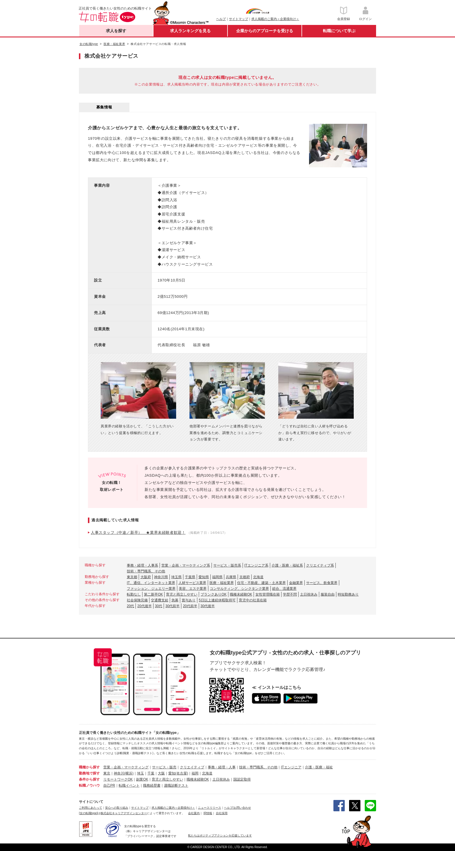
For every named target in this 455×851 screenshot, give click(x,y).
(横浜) (128, 773)
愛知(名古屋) (178, 773)
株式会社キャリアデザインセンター (123, 813)
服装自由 (328, 594)
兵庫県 (231, 577)
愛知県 (203, 577)
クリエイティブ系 (320, 565)
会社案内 (194, 813)
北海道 (258, 577)
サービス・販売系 (227, 565)
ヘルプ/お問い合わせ (237, 807)
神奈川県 (161, 577)
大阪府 (145, 577)
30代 (158, 606)
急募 (174, 600)
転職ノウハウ (89, 785)
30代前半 (172, 606)
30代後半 (208, 606)
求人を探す (116, 30)
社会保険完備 (137, 600)
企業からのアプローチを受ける (264, 30)
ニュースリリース (209, 807)
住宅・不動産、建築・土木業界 (261, 583)
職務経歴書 (151, 785)
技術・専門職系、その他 (146, 571)
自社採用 (222, 813)
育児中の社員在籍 (253, 600)
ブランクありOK (213, 594)
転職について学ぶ (339, 30)
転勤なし (134, 594)
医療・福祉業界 (222, 583)
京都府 (244, 577)
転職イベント (129, 785)
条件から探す (89, 779)
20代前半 (190, 606)
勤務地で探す (89, 773)
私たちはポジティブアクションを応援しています (220, 835)
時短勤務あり (348, 594)
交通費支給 (159, 600)
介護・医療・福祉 (319, 767)
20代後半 (144, 606)
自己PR (109, 785)
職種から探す (89, 767)
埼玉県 (176, 577)
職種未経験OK (241, 594)
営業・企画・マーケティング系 (185, 565)
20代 (130, 606)
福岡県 (217, 577)
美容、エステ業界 (193, 589)
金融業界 (296, 583)
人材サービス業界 (192, 583)
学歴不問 (290, 594)
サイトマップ (238, 19)
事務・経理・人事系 (142, 565)
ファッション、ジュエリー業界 (151, 589)
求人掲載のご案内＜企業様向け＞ (275, 19)
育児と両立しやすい (181, 594)
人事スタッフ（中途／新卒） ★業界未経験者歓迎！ (138, 532)
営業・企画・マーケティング (126, 767)
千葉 (150, 773)
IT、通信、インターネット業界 (151, 583)
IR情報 (207, 813)
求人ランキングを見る (190, 30)
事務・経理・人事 (222, 767)
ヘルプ (221, 19)
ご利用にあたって (90, 807)
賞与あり (189, 600)
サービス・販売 (164, 767)
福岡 (195, 773)
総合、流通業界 (284, 589)
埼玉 (140, 773)
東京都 (132, 577)
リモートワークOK (118, 779)
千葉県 (190, 577)
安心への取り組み (116, 807)
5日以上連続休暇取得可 (217, 600)
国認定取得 (242, 779)
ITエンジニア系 (256, 565)
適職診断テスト (176, 785)
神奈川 (119, 773)
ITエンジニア (291, 767)
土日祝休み (308, 594)
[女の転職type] (88, 813)
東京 (106, 773)
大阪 (161, 773)
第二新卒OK (153, 594)
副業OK (142, 779)
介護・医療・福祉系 (287, 565)
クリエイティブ (192, 767)
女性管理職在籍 (267, 594)
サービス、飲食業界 (321, 583)
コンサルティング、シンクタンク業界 (239, 589)
